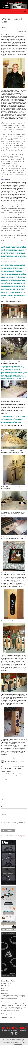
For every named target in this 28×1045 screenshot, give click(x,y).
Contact (24, 1042)
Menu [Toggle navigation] (25, 11)
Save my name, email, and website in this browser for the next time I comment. (14, 823)
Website (3, 814)
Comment (4, 779)
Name (3, 799)
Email (3, 807)
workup (5, 300)
